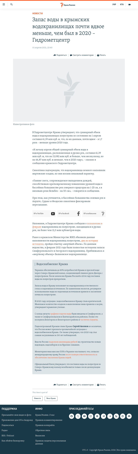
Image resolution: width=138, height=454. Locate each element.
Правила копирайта (45, 425)
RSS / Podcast (8, 436)
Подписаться (8, 425)
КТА (122, 5)
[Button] (60, 55)
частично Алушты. (89, 320)
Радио (5, 430)
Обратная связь (42, 430)
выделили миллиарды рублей (63, 342)
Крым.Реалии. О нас (45, 415)
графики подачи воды (60, 314)
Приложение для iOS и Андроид (17, 420)
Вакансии (40, 436)
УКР (114, 5)
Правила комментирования (48, 420)
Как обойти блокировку (13, 441)
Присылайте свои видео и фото (16, 415)
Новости (37, 13)
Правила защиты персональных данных (50, 442)
